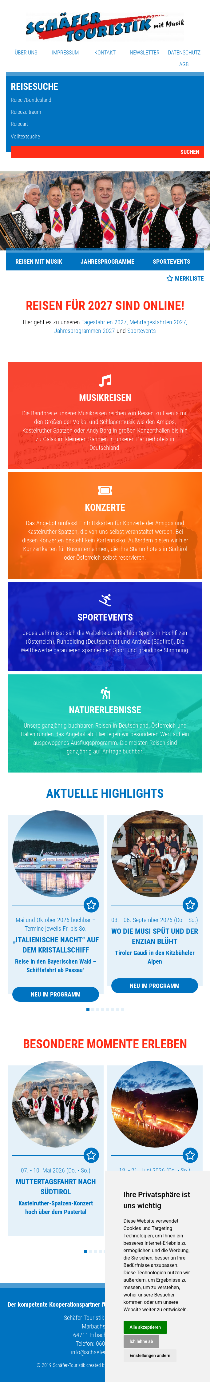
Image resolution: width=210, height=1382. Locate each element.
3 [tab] (97, 1009)
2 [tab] (92, 1009)
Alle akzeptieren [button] (145, 1327)
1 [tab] (87, 1009)
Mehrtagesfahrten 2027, (158, 322)
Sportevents (171, 261)
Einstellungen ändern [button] (150, 1355)
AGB (184, 64)
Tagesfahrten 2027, (104, 322)
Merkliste (189, 278)
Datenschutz (184, 52)
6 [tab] (112, 1009)
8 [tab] (122, 1009)
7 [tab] (117, 1009)
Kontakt (105, 52)
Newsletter (145, 52)
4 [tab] (102, 1009)
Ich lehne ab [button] (141, 1341)
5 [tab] (107, 1009)
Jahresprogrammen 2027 (84, 330)
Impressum (65, 52)
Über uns (26, 52)
